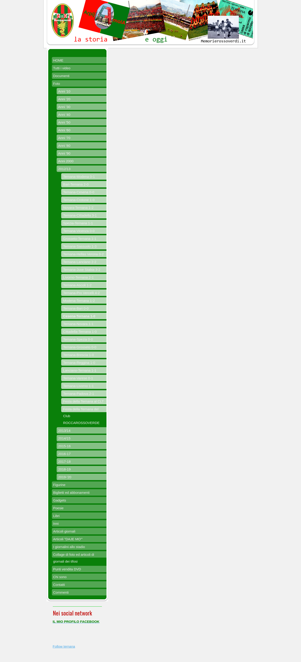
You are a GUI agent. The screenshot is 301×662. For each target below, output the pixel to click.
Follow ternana (64, 646)
